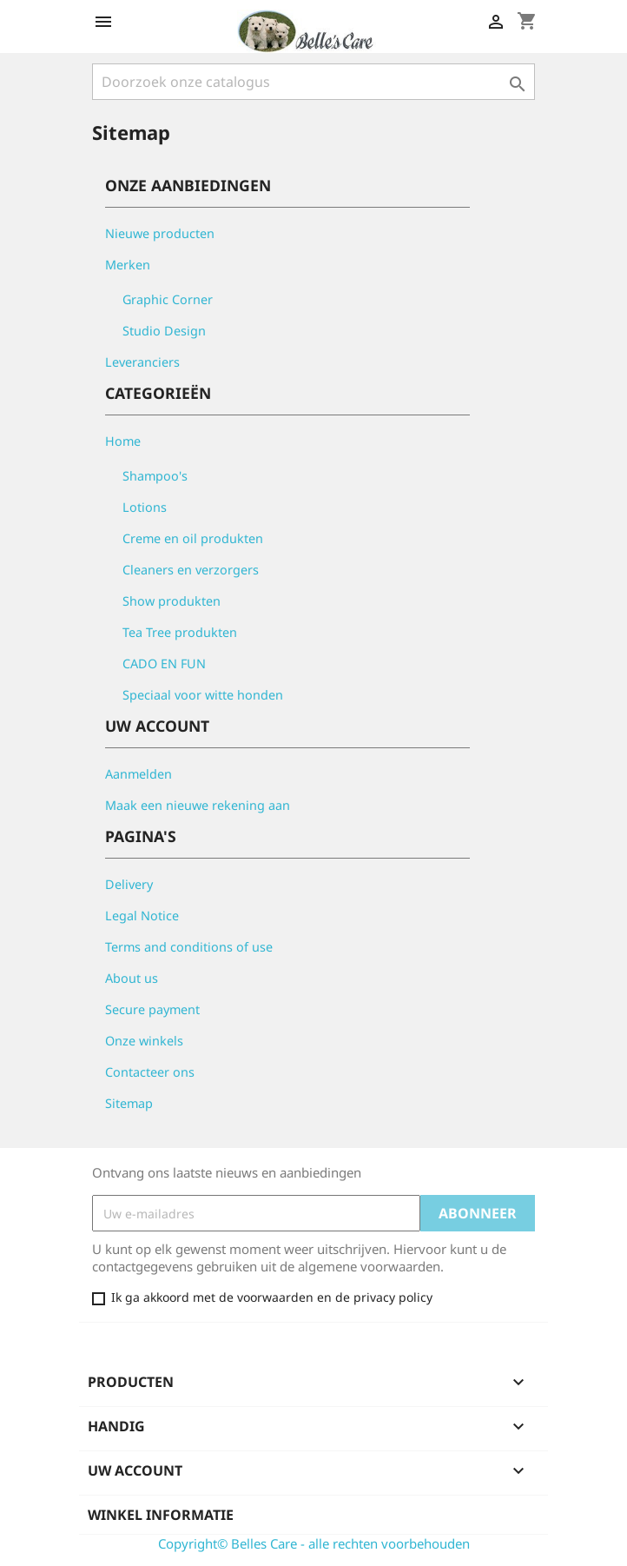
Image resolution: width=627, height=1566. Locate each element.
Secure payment (152, 1009)
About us (131, 978)
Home (123, 441)
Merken (127, 264)
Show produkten (171, 601)
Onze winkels (144, 1040)
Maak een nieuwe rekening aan (197, 805)
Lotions (144, 507)
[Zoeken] (313, 81)
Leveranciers (142, 362)
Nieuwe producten (159, 233)
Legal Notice (142, 915)
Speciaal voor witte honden (202, 695)
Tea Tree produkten (179, 632)
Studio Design (164, 330)
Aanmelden (138, 774)
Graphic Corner (167, 299)
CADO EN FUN (164, 663)
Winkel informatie (161, 1514)
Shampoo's (155, 476)
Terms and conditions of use (189, 947)
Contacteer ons (150, 1072)
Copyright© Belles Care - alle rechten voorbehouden (314, 1543)
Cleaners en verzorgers (190, 569)
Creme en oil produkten (192, 538)
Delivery (129, 884)
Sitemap (129, 1103)
